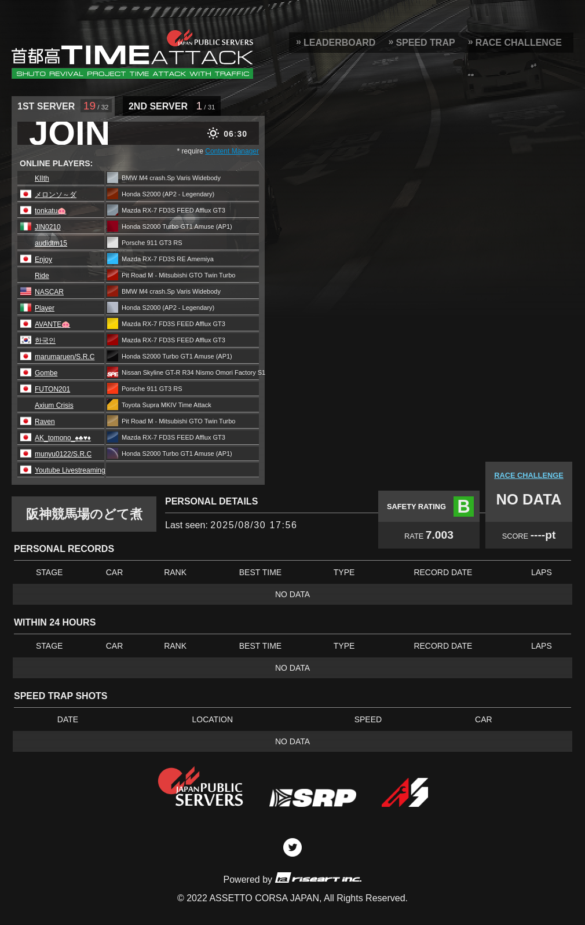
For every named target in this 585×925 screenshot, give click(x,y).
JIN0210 (48, 227)
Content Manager (232, 151)
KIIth (42, 178)
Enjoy (43, 259)
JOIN (69, 133)
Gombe (46, 373)
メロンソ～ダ (55, 195)
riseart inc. (318, 877)
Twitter (292, 847)
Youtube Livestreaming (70, 470)
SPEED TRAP (425, 42)
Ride (42, 276)
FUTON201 (52, 389)
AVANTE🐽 (52, 324)
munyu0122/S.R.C (63, 454)
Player (44, 308)
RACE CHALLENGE (519, 42)
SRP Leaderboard (132, 54)
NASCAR (49, 292)
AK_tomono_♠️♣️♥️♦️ (63, 438)
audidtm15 (51, 243)
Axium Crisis (54, 405)
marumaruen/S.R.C (64, 357)
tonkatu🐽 (50, 211)
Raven (45, 422)
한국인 (45, 341)
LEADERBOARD (339, 42)
